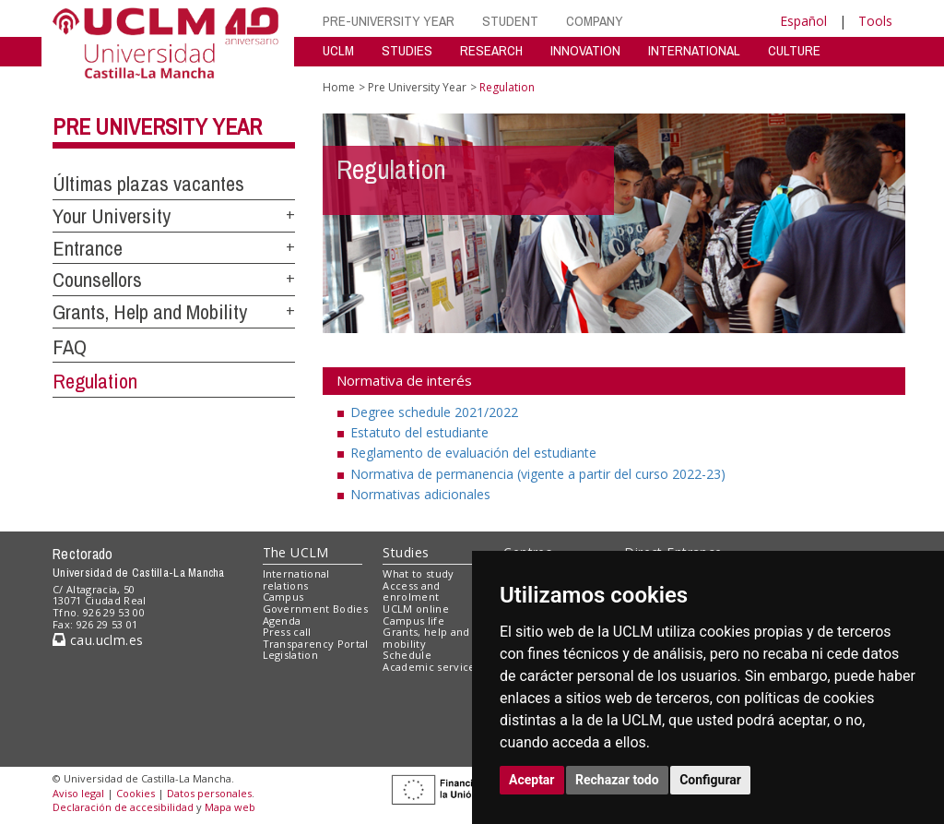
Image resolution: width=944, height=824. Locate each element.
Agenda (282, 620)
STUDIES (407, 50)
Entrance (88, 248)
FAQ (70, 347)
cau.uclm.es (98, 640)
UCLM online (416, 608)
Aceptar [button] (532, 779)
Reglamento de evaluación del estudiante (473, 452)
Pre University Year (157, 126)
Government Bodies (316, 608)
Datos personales (209, 793)
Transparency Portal (316, 644)
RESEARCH (491, 50)
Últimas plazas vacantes (148, 183)
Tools (875, 21)
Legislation (291, 655)
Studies (406, 552)
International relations (296, 579)
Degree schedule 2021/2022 (434, 412)
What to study (418, 573)
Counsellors (97, 279)
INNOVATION (585, 50)
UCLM (338, 50)
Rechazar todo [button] (617, 779)
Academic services (431, 667)
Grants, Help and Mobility (150, 312)
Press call (287, 632)
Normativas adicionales (420, 494)
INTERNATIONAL (694, 50)
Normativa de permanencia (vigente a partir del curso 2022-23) (538, 474)
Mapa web (230, 807)
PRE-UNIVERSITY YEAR (388, 20)
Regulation (95, 381)
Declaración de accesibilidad (123, 807)
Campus (283, 596)
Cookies (135, 793)
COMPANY (594, 20)
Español (803, 21)
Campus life (413, 620)
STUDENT (510, 20)
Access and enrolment (411, 591)
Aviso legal (78, 793)
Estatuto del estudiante (419, 432)
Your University (112, 216)
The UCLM (296, 552)
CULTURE (794, 50)
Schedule (407, 655)
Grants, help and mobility (426, 638)
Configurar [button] (710, 779)
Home (339, 87)
